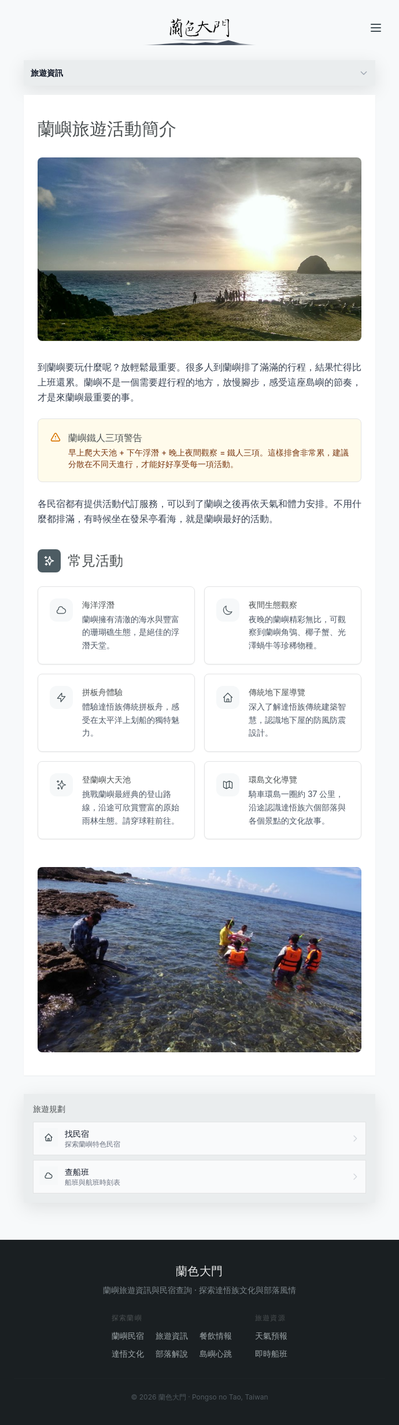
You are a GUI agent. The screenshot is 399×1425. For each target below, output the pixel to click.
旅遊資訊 (172, 1335)
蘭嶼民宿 (128, 1335)
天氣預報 (271, 1335)
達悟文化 (128, 1353)
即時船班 (271, 1353)
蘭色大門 (199, 1271)
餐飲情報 (216, 1335)
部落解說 (172, 1353)
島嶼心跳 (216, 1353)
